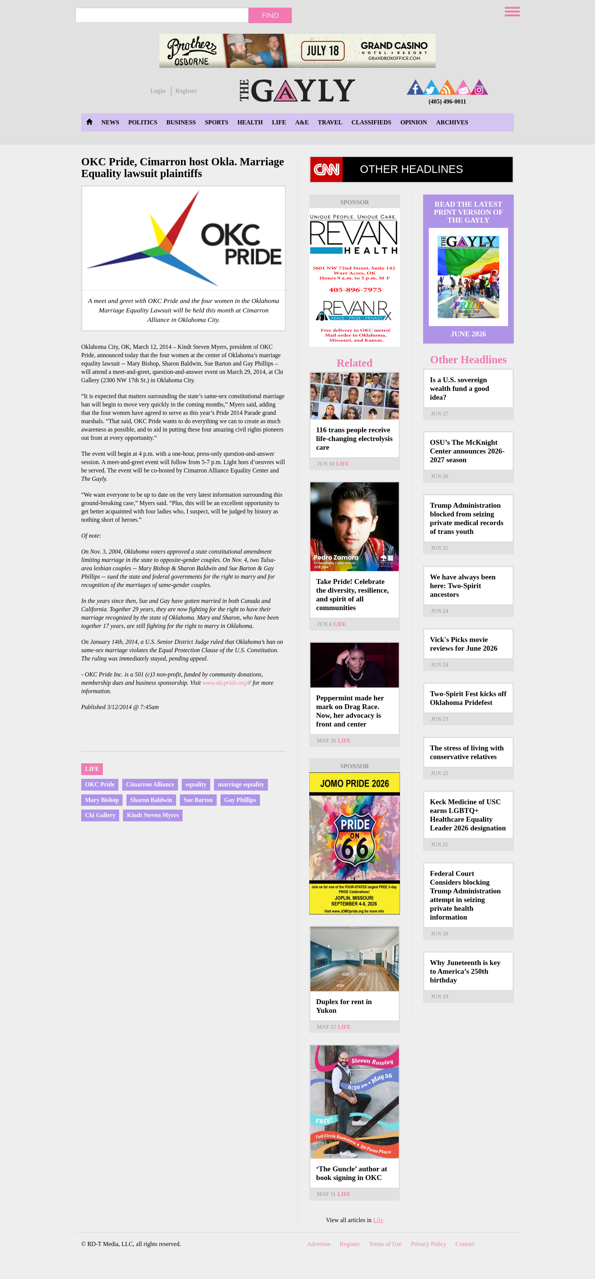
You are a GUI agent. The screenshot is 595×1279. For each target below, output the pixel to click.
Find (270, 15)
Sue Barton (198, 800)
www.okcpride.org (226, 683)
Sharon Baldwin (151, 800)
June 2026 (468, 334)
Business (181, 122)
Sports (216, 122)
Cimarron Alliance (150, 784)
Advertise (319, 1244)
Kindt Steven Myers (153, 815)
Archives (452, 122)
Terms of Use (385, 1244)
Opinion (413, 122)
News (110, 122)
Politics (142, 122)
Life (279, 122)
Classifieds (371, 122)
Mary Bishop (102, 800)
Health (250, 122)
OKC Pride (100, 784)
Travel (330, 122)
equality (196, 784)
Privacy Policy (429, 1244)
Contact (464, 1244)
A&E (302, 122)
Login (157, 91)
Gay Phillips (240, 800)
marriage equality (241, 784)
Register (186, 91)
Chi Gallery (100, 815)
